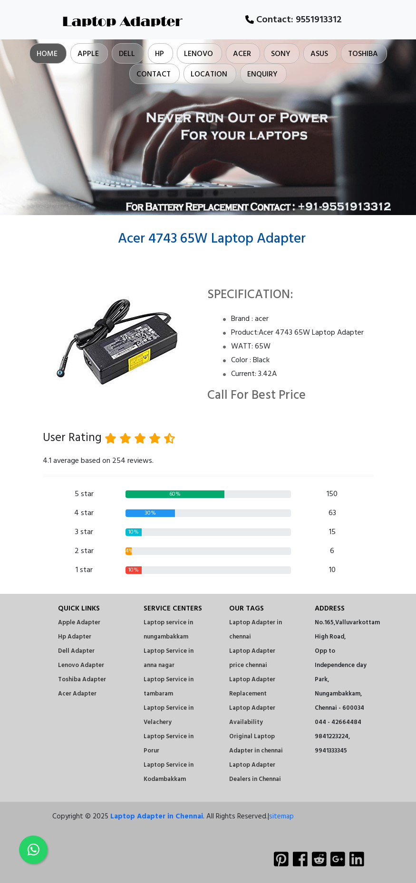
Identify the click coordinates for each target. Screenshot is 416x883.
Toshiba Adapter (82, 680)
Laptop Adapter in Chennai (156, 816)
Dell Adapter (76, 651)
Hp (159, 54)
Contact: (293, 20)
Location (209, 74)
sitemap (281, 816)
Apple (88, 54)
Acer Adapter (77, 694)
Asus (319, 54)
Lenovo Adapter (81, 665)
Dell (127, 54)
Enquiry (262, 74)
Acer (242, 54)
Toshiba (363, 54)
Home (47, 54)
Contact (153, 74)
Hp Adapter (74, 637)
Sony (280, 54)
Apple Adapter (79, 623)
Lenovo (198, 54)
